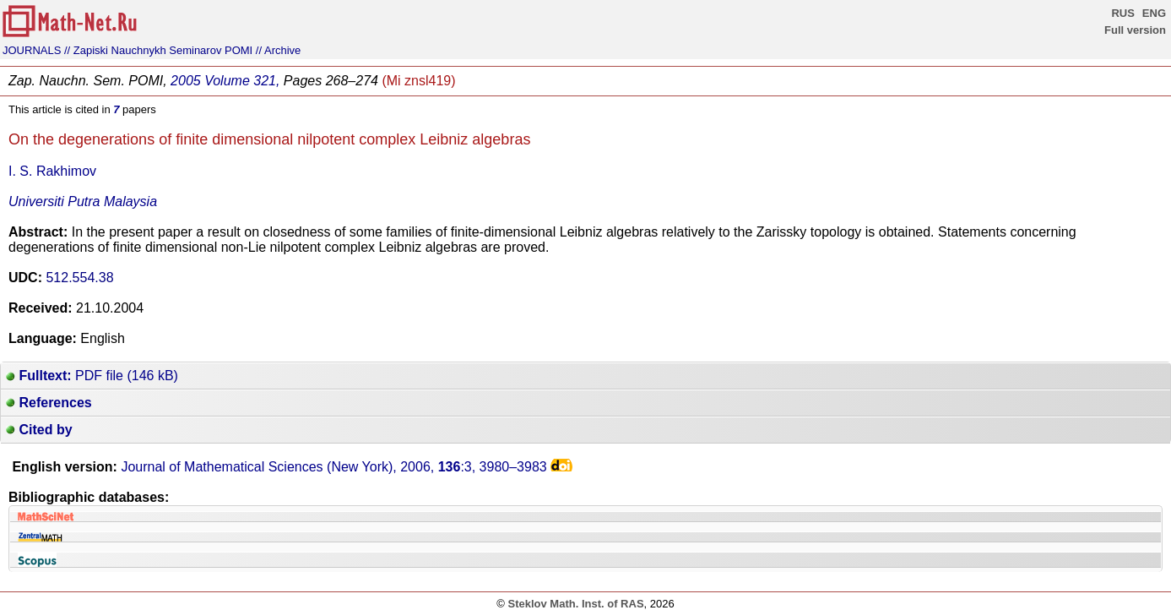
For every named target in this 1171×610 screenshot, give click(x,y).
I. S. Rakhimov (52, 171)
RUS (1122, 13)
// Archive (278, 50)
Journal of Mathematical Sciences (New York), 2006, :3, (333, 467)
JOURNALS (32, 50)
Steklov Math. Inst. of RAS (575, 603)
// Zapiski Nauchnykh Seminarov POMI (158, 50)
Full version (1135, 30)
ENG (1154, 13)
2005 (186, 81)
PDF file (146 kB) (92, 375)
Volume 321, (241, 81)
